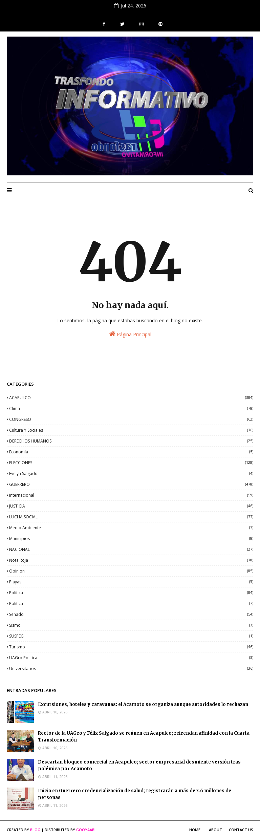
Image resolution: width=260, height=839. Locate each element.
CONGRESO (131, 419)
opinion (131, 571)
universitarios (131, 668)
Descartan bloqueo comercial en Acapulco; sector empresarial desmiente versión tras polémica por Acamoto (139, 765)
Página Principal (130, 334)
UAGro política (131, 658)
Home (194, 829)
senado (131, 614)
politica (131, 593)
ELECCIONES (131, 463)
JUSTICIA (131, 506)
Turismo (131, 647)
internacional (131, 495)
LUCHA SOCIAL (131, 517)
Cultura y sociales (131, 430)
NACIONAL (131, 549)
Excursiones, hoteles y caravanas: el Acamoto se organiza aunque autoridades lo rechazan (143, 704)
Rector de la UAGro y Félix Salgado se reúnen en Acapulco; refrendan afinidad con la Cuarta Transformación (144, 736)
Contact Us (241, 829)
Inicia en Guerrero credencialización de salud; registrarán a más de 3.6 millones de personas (134, 794)
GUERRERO (131, 484)
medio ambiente (131, 528)
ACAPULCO (131, 398)
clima (131, 408)
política (131, 603)
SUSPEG (131, 636)
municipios (131, 538)
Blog (35, 829)
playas (131, 582)
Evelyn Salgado (131, 473)
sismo (131, 625)
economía (131, 452)
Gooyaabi (85, 829)
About (215, 829)
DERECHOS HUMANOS (131, 441)
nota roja (131, 560)
